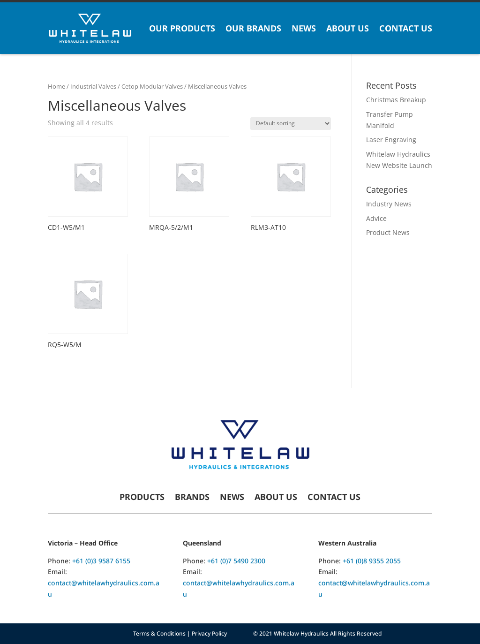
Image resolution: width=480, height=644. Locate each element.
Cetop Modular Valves (152, 86)
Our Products (182, 28)
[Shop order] (290, 123)
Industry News (389, 203)
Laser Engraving (391, 139)
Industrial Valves (93, 86)
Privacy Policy (209, 633)
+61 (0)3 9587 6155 (101, 560)
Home (56, 86)
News (304, 28)
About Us (347, 28)
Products (142, 497)
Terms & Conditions (159, 633)
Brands (192, 497)
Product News (388, 232)
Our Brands (253, 28)
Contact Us (405, 28)
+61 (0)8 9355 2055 (372, 560)
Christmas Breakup (396, 99)
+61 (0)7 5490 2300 (236, 560)
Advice (376, 218)
